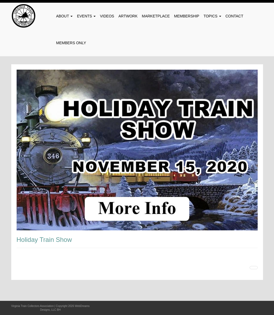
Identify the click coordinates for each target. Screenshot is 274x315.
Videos (107, 16)
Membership (186, 16)
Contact (234, 16)
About (64, 16)
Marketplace (156, 16)
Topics (212, 16)
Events (86, 16)
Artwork (127, 16)
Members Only (71, 43)
